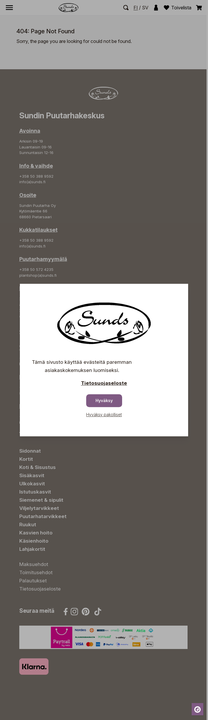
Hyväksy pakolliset (104, 414)
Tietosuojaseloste (104, 383)
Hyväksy (104, 400)
